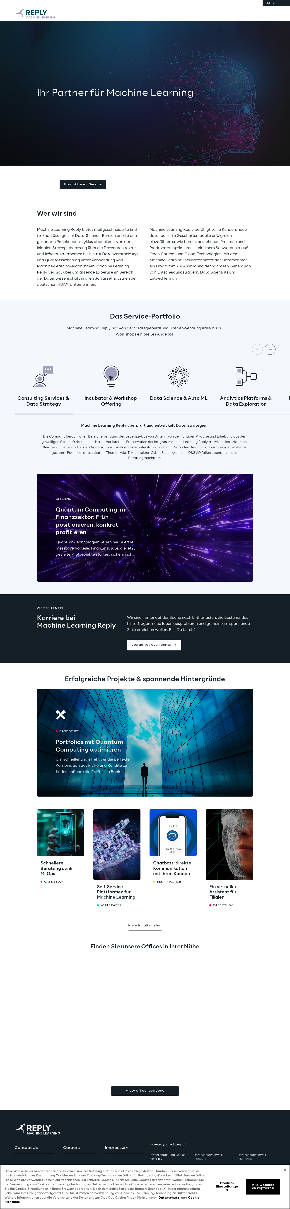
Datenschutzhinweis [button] (208, 1157)
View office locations (145, 1090)
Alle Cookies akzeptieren (263, 1187)
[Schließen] (285, 1170)
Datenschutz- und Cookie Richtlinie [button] (168, 1157)
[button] (83, 184)
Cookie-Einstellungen (227, 1186)
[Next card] (270, 349)
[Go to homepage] (36, 13)
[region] (145, 1187)
